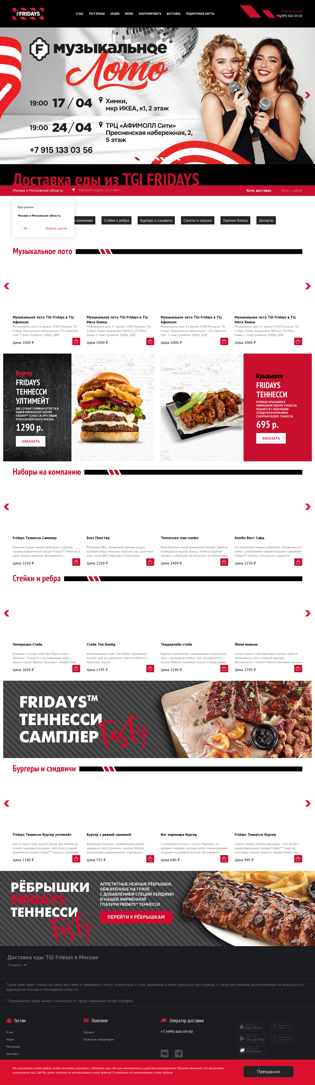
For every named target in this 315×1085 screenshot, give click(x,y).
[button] (7, 95)
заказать (31, 441)
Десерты (266, 220)
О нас (80, 14)
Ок (25, 228)
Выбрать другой (56, 228)
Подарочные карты (200, 14)
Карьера (89, 1032)
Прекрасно (268, 1071)
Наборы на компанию (75, 220)
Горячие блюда (235, 220)
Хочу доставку (258, 190)
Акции (114, 14)
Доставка (174, 14)
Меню (129, 14)
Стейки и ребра (116, 220)
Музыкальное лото (42, 251)
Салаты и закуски (198, 220)
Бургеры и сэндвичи (156, 220)
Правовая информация (99, 1039)
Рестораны (97, 14)
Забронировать (150, 14)
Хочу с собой (291, 190)
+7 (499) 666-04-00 (289, 15)
